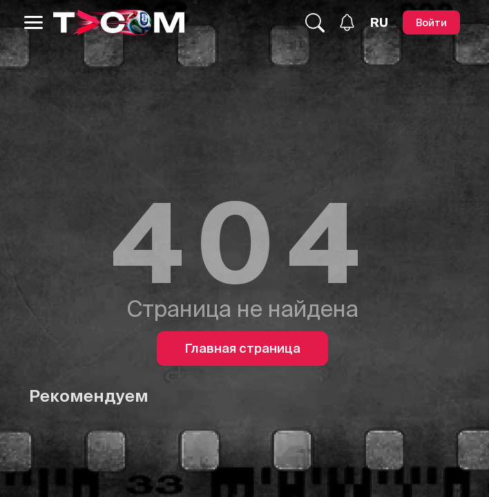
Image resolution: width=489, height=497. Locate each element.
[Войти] (431, 22)
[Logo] (118, 22)
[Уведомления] (347, 22)
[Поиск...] (315, 22)
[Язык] (379, 22)
